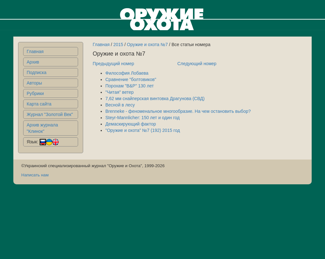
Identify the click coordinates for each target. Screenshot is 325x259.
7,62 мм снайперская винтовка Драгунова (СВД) (155, 98)
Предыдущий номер (113, 63)
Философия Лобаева (127, 73)
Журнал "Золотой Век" (50, 114)
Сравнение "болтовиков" (130, 79)
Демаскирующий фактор (130, 123)
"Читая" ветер (119, 92)
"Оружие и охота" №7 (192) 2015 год (142, 130)
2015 (118, 44)
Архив (33, 62)
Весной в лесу (120, 104)
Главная (35, 51)
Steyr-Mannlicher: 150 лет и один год (142, 117)
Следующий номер (196, 63)
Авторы (34, 82)
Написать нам (35, 175)
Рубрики (35, 93)
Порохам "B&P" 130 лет (129, 85)
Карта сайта (39, 103)
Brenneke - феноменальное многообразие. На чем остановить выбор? (178, 111)
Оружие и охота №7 (147, 44)
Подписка (36, 72)
